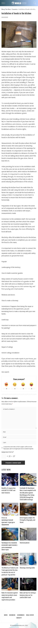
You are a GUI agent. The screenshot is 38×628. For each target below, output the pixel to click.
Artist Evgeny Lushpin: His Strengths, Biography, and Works (27, 519)
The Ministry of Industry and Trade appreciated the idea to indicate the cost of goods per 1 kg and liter (10, 571)
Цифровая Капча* (8, 452)
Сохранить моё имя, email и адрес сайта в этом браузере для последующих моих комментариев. (18, 448)
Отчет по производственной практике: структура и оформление (8, 521)
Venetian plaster (24, 542)
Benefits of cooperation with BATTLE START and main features (9, 490)
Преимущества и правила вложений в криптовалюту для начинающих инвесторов (9, 546)
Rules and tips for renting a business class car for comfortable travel (28, 595)
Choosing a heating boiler (27, 568)
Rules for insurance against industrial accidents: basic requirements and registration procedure (10, 596)
